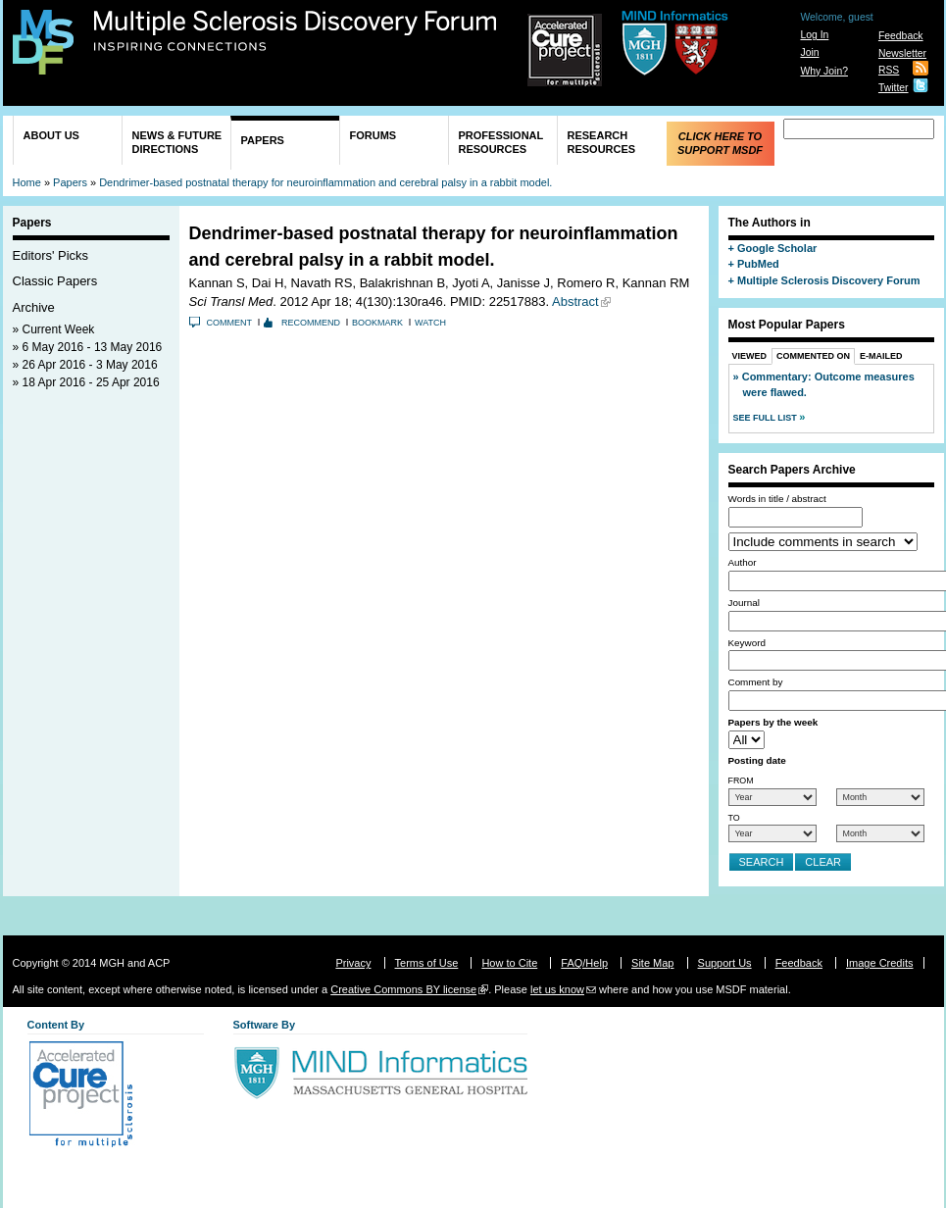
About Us (51, 135)
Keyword (747, 642)
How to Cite (509, 963)
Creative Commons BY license (403, 989)
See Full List (766, 418)
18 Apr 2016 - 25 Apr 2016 (91, 382)
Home (27, 182)
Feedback (900, 35)
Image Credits (879, 963)
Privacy (353, 963)
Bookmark (377, 322)
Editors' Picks (51, 255)
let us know (557, 989)
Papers (262, 140)
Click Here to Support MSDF (720, 143)
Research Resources (602, 142)
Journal (744, 602)
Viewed (750, 356)
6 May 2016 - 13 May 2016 (93, 347)
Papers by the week (773, 722)
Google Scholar (777, 248)
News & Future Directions (177, 142)
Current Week (59, 329)
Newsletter (902, 53)
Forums (373, 135)
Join (809, 52)
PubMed (758, 264)
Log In (814, 34)
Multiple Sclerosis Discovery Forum (295, 31)
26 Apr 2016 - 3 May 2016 (90, 365)
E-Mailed (881, 356)
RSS (888, 70)
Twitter (893, 87)
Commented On (813, 356)
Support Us (725, 963)
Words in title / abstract (777, 498)
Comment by (755, 682)
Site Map (652, 963)
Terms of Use (427, 963)
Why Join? (824, 71)
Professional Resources (501, 142)
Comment (230, 322)
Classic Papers (55, 281)
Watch (430, 322)
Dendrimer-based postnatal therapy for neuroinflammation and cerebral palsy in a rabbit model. (325, 182)
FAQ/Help (584, 963)
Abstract (575, 301)
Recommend (310, 322)
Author (742, 562)
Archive (34, 307)
